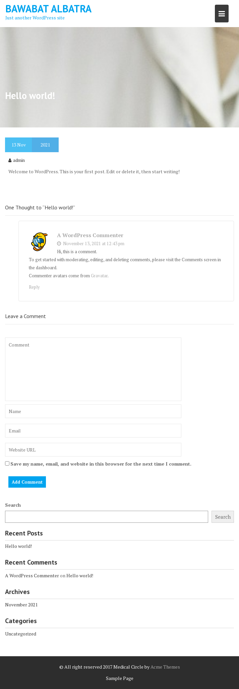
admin (16, 160)
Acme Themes (165, 667)
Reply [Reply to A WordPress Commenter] (34, 287)
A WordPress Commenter (90, 235)
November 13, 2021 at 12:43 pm (90, 243)
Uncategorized (20, 633)
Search (13, 505)
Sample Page (119, 678)
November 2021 (21, 604)
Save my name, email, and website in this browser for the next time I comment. (100, 464)
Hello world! (18, 546)
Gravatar (99, 276)
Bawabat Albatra (48, 8)
